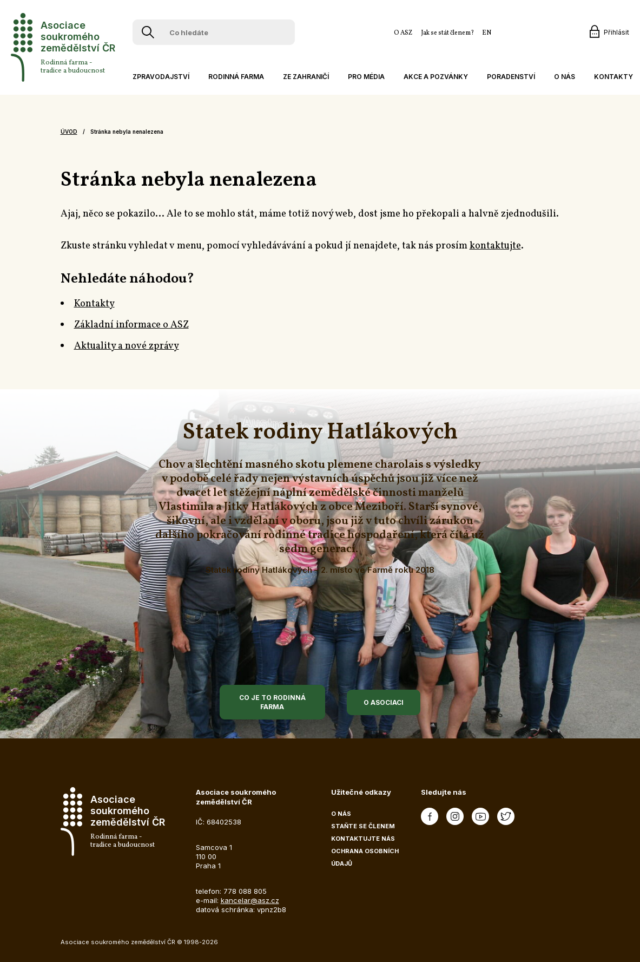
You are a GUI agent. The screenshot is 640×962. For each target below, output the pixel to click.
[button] (159, 76)
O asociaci (384, 702)
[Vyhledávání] (148, 32)
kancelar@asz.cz (250, 900)
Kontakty (94, 304)
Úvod (69, 131)
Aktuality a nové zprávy (126, 346)
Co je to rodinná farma (272, 702)
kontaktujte (495, 246)
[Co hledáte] (216, 32)
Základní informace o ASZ (131, 325)
